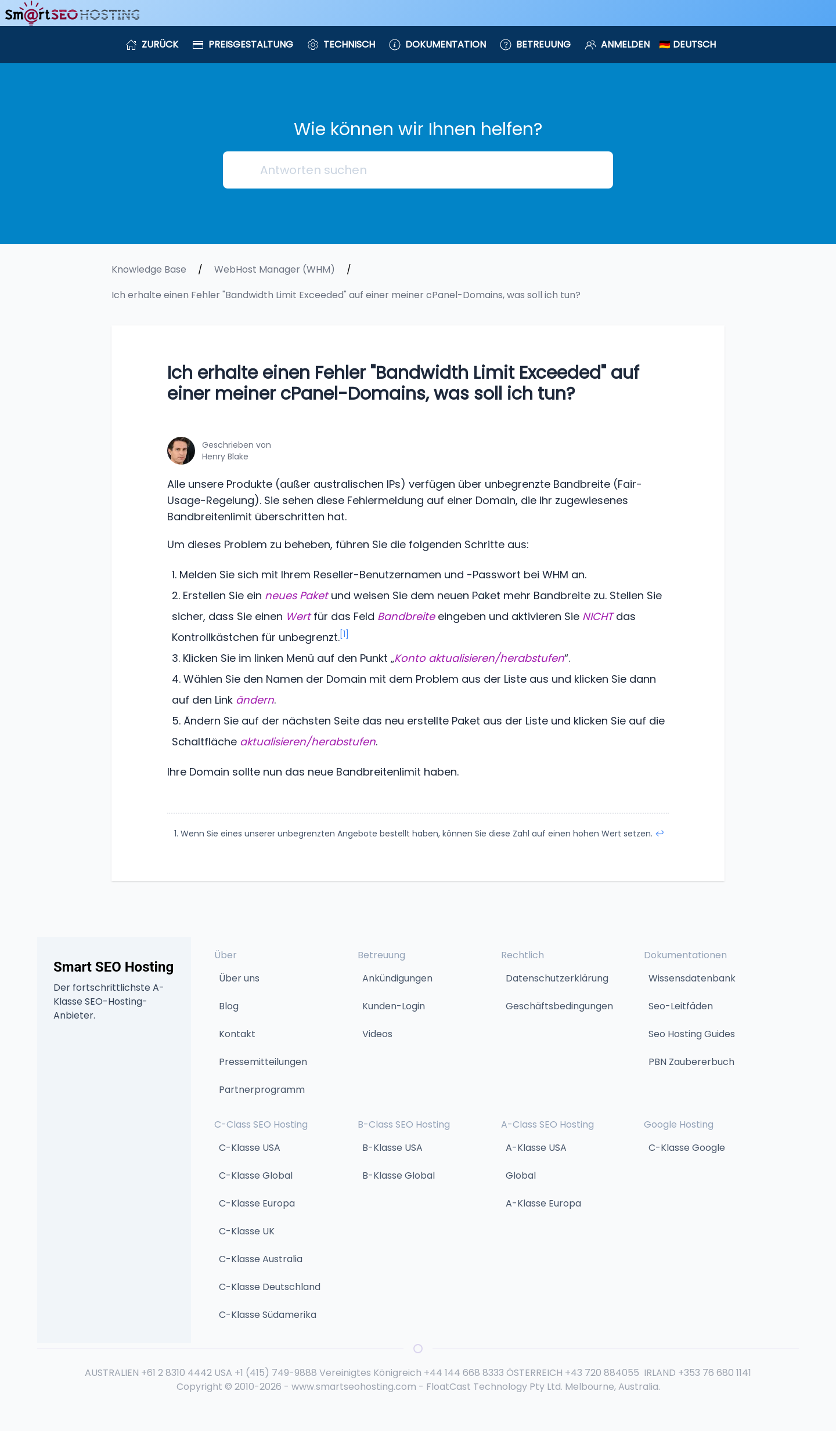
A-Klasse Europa (543, 1203)
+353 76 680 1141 (714, 1372)
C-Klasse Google (686, 1147)
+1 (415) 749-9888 (276, 1372)
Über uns (239, 978)
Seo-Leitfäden (680, 1006)
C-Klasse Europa (257, 1203)
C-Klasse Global (256, 1175)
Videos (377, 1034)
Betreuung (535, 44)
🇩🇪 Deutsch (687, 44)
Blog (229, 1006)
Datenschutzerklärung (557, 978)
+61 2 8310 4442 (176, 1372)
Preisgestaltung (242, 44)
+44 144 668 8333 (464, 1372)
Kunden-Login (393, 1006)
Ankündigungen (397, 978)
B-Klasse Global (398, 1175)
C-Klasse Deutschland (269, 1287)
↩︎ (659, 833)
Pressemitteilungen (263, 1061)
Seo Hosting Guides (691, 1034)
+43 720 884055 (602, 1372)
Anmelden (617, 44)
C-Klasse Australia (260, 1259)
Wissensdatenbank (692, 978)
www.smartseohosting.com (353, 1386)
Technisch (341, 44)
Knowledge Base (148, 269)
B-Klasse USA (392, 1147)
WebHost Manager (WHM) (274, 269)
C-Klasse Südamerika (267, 1314)
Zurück (151, 44)
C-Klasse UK (247, 1231)
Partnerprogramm (262, 1089)
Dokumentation (437, 44)
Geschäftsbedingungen (559, 1006)
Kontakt (237, 1034)
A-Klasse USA (536, 1147)
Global (521, 1175)
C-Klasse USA (249, 1147)
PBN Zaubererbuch (691, 1061)
